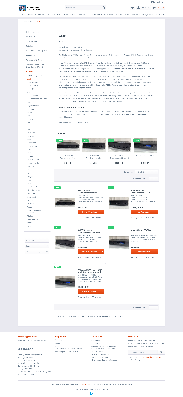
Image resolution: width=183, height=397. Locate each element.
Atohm (30, 92)
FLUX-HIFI (31, 132)
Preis (28, 246)
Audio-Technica (33, 95)
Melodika (31, 156)
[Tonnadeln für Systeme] (142, 14)
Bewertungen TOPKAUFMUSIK (66, 351)
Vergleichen (83, 217)
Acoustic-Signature (34, 75)
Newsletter (59, 346)
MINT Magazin (33, 160)
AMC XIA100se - (89, 316)
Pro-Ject (30, 176)
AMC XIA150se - (62, 317)
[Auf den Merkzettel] (96, 217)
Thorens (30, 204)
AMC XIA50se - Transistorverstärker (68, 157)
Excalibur (31, 126)
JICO (29, 153)
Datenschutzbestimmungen (151, 357)
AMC (29, 79)
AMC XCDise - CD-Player (145, 156)
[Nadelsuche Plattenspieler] (101, 14)
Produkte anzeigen (37, 252)
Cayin (29, 112)
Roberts (30, 183)
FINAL (29, 129)
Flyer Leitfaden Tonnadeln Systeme (68, 349)
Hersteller (30, 71)
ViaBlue (30, 216)
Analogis (30, 88)
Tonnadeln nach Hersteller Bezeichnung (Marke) (36, 66)
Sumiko (30, 200)
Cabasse (30, 109)
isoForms (30, 149)
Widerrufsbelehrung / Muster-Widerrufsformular (103, 350)
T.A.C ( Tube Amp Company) (34, 211)
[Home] (22, 14)
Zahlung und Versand (100, 357)
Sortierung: (128, 172)
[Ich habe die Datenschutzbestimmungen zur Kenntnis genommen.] (129, 357)
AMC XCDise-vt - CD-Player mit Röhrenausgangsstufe (90, 271)
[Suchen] (103, 7)
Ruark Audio (32, 187)
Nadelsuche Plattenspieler (36, 51)
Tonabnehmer (31, 41)
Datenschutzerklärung (100, 354)
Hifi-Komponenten (33, 32)
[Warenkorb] (158, 7)
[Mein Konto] (143, 7)
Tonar (29, 207)
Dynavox (30, 119)
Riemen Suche (31, 55)
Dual (29, 116)
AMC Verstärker (34, 82)
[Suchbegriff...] (85, 7)
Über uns (58, 340)
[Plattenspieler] (54, 14)
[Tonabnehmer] (69, 14)
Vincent (30, 223)
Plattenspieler (31, 37)
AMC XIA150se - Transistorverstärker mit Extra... (119, 157)
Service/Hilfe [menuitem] (157, 2)
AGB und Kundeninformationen (104, 346)
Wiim (29, 226)
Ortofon (30, 170)
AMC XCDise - (118, 316)
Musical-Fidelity (33, 163)
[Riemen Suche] (122, 14)
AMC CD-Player (34, 85)
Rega (29, 180)
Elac (29, 122)
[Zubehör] (82, 14)
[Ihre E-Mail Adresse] (143, 352)
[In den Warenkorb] (91, 212)
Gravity (30, 139)
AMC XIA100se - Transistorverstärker (94, 157)
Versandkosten (86, 384)
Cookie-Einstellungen (100, 340)
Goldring (30, 136)
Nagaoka (30, 166)
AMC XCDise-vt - (104, 316)
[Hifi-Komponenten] (36, 14)
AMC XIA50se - (74, 316)
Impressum (96, 343)
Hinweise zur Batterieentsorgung (104, 360)
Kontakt (58, 343)
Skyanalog (31, 193)
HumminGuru (32, 143)
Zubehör (29, 46)
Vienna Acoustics (34, 219)
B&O (29, 102)
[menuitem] (85, 8)
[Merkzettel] (132, 7)
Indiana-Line (32, 146)
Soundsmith (32, 197)
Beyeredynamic (33, 105)
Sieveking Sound (33, 190)
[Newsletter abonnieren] (161, 352)
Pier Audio (31, 173)
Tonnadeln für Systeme (35, 60)
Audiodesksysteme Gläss (37, 99)
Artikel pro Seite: (140, 178)
